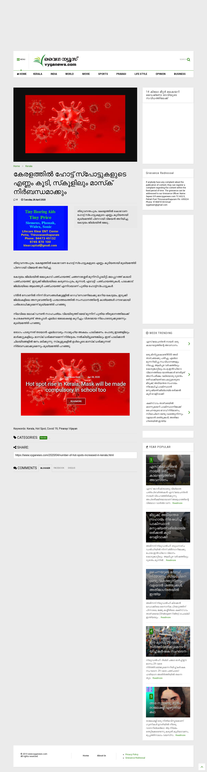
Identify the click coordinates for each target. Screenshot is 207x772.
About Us (101, 755)
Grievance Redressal (135, 758)
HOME (22, 74)
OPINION (161, 74)
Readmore (177, 503)
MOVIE (86, 74)
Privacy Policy (131, 754)
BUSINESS (180, 74)
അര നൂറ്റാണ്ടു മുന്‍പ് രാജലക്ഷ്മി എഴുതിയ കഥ (165, 707)
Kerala (28, 166)
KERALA (37, 74)
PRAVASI (121, 74)
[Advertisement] (103, 27)
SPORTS (103, 74)
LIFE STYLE (141, 74)
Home (16, 166)
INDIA (54, 74)
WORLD (69, 74)
